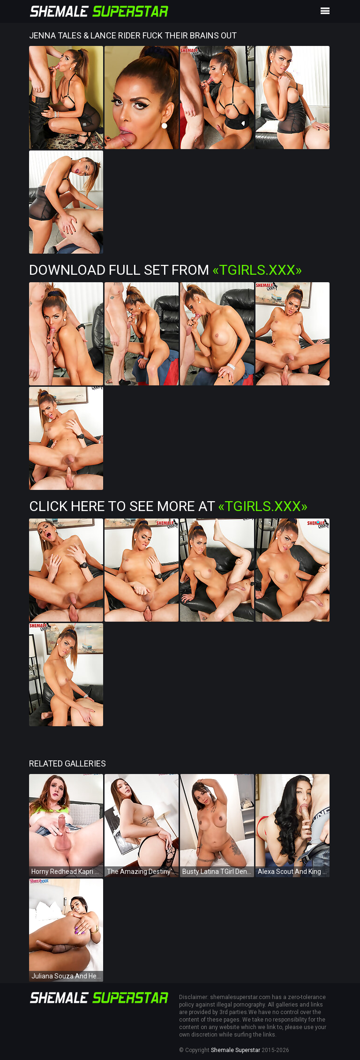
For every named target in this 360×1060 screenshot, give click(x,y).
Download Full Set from (165, 270)
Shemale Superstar (235, 1050)
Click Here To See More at (168, 506)
